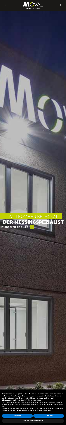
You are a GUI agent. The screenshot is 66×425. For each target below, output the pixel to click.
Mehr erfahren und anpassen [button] (33, 421)
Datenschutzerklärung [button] (11, 396)
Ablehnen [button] (17, 416)
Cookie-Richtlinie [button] (26, 400)
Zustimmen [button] (49, 416)
